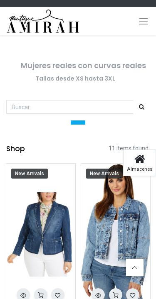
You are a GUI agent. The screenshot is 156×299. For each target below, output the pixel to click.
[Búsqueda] (142, 107)
